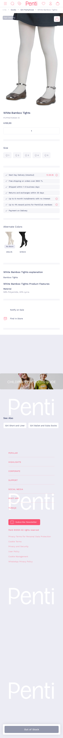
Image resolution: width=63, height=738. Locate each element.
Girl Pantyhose (27, 10)
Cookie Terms (15, 541)
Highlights (14, 462)
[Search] (12, 4)
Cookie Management (18, 556)
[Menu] (5, 4)
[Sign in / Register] (51, 4)
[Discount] (19, 4)
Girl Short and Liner (15, 425)
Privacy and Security (18, 546)
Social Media (15, 489)
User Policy (13, 551)
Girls (4, 10)
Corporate (14, 471)
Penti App (13, 498)
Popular (13, 453)
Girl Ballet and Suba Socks (43, 425)
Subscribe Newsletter (26, 522)
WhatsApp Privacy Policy (20, 561)
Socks (13, 10)
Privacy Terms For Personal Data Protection (29, 536)
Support (13, 480)
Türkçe (12, 508)
